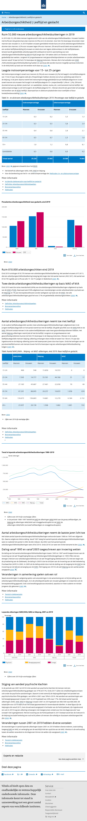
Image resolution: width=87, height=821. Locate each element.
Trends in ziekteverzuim (13, 594)
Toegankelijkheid (51, 813)
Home (4, 17)
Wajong (39, 60)
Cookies (48, 800)
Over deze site (50, 790)
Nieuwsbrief (54, 796)
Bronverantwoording (13, 187)
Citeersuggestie (50, 807)
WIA (28, 55)
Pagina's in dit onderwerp (14, 29)
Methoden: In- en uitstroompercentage (64, 173)
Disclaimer (49, 803)
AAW (51, 519)
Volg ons (56, 816)
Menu (7, 12)
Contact (48, 793)
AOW (19, 91)
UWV (46, 66)
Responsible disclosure (53, 810)
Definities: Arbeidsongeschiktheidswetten (20, 184)
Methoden (9, 190)
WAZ (35, 171)
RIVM (35, 166)
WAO (77, 60)
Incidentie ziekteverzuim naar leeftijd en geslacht (23, 181)
